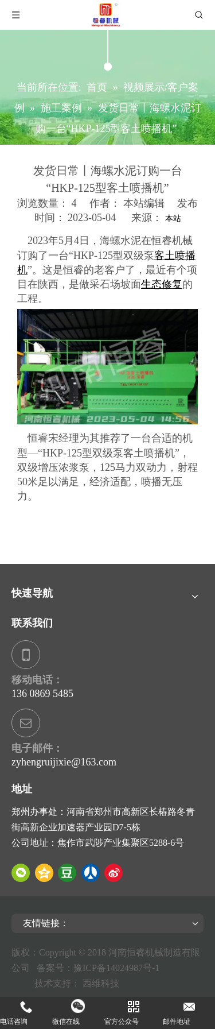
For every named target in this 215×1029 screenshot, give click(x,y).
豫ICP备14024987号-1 (118, 968)
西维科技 (101, 983)
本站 (173, 218)
